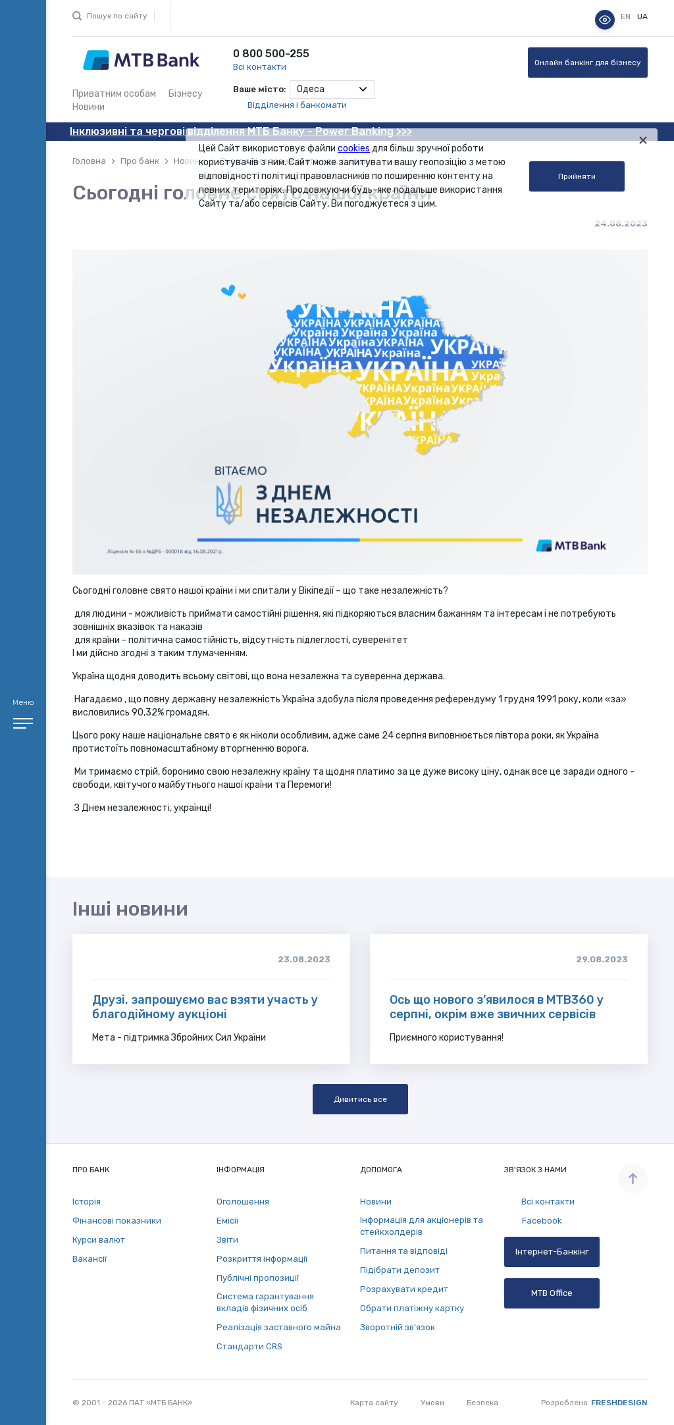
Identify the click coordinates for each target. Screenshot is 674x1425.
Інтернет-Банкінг (551, 1252)
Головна (89, 161)
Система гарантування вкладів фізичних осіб (265, 1302)
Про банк (139, 161)
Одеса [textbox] (310, 89)
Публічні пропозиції (258, 1278)
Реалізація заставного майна (279, 1327)
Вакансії (89, 1259)
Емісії (227, 1221)
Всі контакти (259, 67)
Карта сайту (374, 1402)
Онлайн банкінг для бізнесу (587, 62)
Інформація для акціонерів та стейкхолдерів (421, 1226)
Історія (86, 1201)
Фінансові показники (116, 1221)
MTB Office (552, 1293)
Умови (432, 1402)
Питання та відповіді (404, 1251)
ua (642, 16)
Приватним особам (114, 93)
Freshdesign (619, 1402)
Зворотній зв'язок (397, 1327)
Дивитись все (360, 1099)
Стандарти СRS (249, 1346)
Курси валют (98, 1240)
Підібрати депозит (400, 1270)
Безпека (482, 1402)
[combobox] (332, 89)
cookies (354, 148)
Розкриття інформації (262, 1259)
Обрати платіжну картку (412, 1308)
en (627, 16)
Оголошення (243, 1201)
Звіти (227, 1240)
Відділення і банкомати (297, 105)
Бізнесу (185, 93)
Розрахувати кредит (404, 1289)
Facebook (533, 1221)
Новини (88, 107)
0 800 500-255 (271, 53)
